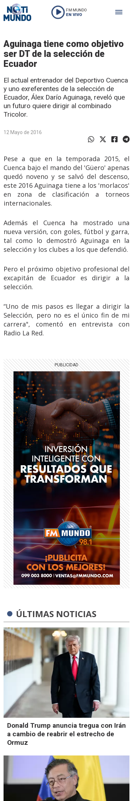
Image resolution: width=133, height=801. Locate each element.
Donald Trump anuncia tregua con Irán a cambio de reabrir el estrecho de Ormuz (66, 734)
